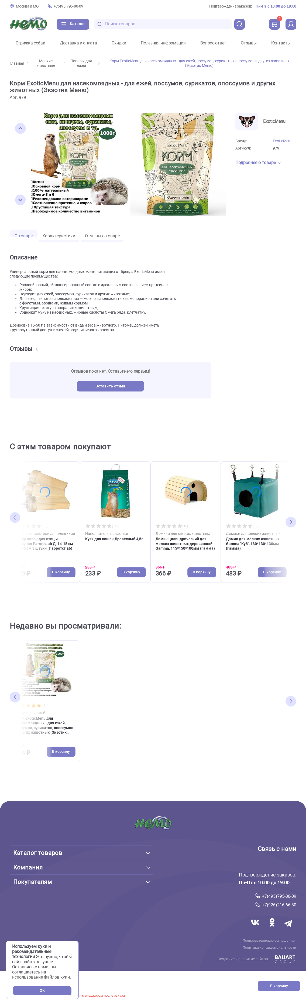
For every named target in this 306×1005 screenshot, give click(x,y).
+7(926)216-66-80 (279, 904)
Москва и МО (27, 6)
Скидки (119, 43)
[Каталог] (73, 24)
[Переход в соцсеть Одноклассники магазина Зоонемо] (272, 928)
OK (42, 990)
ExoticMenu (283, 141)
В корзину (279, 986)
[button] (20, 128)
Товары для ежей (85, 63)
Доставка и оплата (78, 43)
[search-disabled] (100, 24)
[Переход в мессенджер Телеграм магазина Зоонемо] (288, 928)
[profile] (291, 24)
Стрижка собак (30, 43)
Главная (19, 63)
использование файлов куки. (41, 977)
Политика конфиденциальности (269, 947)
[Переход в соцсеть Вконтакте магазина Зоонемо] (255, 928)
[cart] (274, 24)
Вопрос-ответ (213, 43)
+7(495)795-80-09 (68, 6)
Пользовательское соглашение (269, 940)
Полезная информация (163, 43)
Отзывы (248, 43)
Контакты (280, 43)
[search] (239, 24)
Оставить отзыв (110, 386)
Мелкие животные (51, 63)
